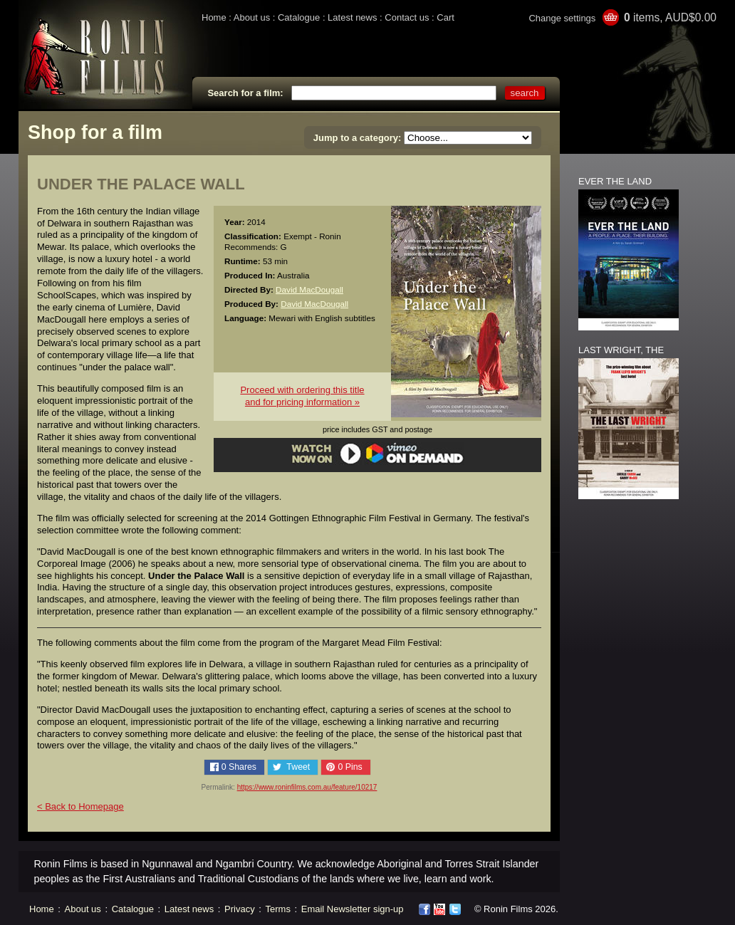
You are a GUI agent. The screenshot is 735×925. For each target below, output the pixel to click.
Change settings (561, 18)
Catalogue (299, 17)
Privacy (239, 909)
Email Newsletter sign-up (352, 909)
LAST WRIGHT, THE (621, 350)
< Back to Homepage (80, 806)
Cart (445, 17)
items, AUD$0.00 (670, 17)
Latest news (352, 17)
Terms (278, 909)
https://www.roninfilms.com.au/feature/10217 (307, 787)
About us (252, 17)
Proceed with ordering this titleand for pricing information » (302, 396)
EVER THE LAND (615, 181)
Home (214, 17)
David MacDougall (309, 289)
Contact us (407, 17)
